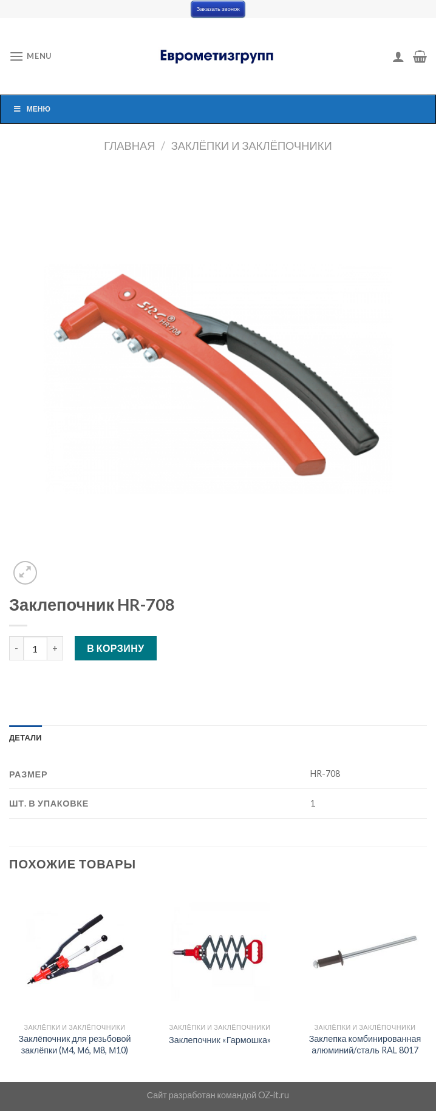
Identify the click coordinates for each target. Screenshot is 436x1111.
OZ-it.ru (273, 1095)
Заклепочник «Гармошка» (220, 1040)
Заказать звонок (217, 8)
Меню (31, 108)
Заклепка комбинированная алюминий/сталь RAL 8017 (365, 1044)
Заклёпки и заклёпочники (251, 145)
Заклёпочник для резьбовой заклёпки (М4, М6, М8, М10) (75, 1044)
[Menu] (30, 56)
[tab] (25, 737)
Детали (25, 737)
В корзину (116, 648)
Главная (129, 145)
